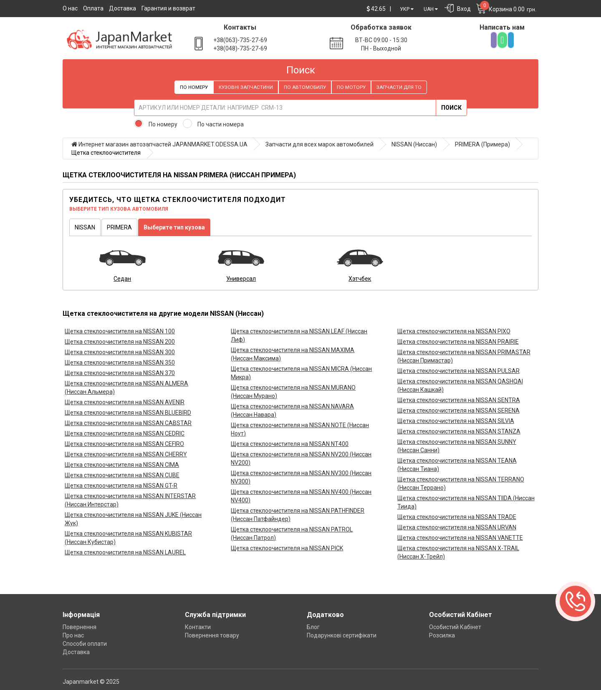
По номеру (194, 87)
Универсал (241, 278)
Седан (122, 278)
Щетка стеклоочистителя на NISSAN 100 (120, 331)
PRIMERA (119, 227)
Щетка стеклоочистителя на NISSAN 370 (120, 373)
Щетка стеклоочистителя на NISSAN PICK (287, 548)
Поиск (451, 107)
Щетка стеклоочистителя (106, 152)
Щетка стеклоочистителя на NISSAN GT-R (121, 485)
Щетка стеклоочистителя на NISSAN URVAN (456, 527)
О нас (70, 8)
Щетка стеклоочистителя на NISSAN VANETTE (460, 537)
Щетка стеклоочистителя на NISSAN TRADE (456, 517)
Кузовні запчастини (246, 87)
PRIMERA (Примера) (482, 144)
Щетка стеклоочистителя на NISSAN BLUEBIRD (128, 412)
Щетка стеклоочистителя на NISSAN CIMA (122, 464)
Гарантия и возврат (168, 8)
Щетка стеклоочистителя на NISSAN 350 (120, 362)
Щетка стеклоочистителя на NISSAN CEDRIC (124, 433)
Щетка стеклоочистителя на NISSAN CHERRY (126, 454)
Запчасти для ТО (399, 87)
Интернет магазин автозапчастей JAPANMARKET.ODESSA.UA (159, 144)
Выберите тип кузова (174, 227)
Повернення (79, 627)
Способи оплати (85, 643)
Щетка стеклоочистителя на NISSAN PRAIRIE (458, 341)
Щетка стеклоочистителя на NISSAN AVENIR (124, 402)
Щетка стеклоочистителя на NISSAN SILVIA (455, 421)
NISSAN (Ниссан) (414, 144)
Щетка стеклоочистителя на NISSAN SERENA (458, 410)
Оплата (93, 8)
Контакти (198, 627)
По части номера (220, 124)
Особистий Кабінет (455, 627)
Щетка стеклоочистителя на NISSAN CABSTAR (128, 423)
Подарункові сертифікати (341, 635)
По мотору (351, 87)
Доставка (122, 8)
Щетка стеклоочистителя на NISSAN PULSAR (458, 371)
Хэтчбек (359, 278)
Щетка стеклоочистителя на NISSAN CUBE (122, 475)
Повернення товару (212, 635)
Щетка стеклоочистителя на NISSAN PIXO (453, 331)
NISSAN (85, 227)
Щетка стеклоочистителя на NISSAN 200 (120, 341)
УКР (407, 9)
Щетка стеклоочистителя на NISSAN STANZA (458, 431)
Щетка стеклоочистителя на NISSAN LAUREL (125, 552)
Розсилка (442, 635)
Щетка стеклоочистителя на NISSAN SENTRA (458, 400)
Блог (313, 627)
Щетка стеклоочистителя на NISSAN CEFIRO (124, 444)
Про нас (73, 635)
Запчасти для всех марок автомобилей (319, 144)
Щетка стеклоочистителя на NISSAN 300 (120, 352)
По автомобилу (305, 87)
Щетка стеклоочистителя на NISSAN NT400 (289, 444)
